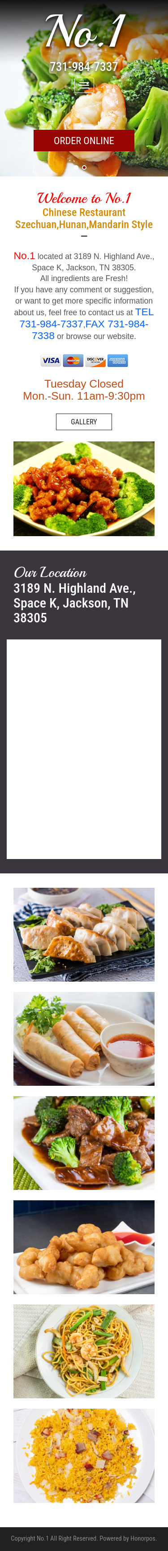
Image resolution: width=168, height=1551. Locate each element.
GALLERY (84, 422)
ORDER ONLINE (84, 140)
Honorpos (142, 1538)
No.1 (84, 32)
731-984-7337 (84, 67)
